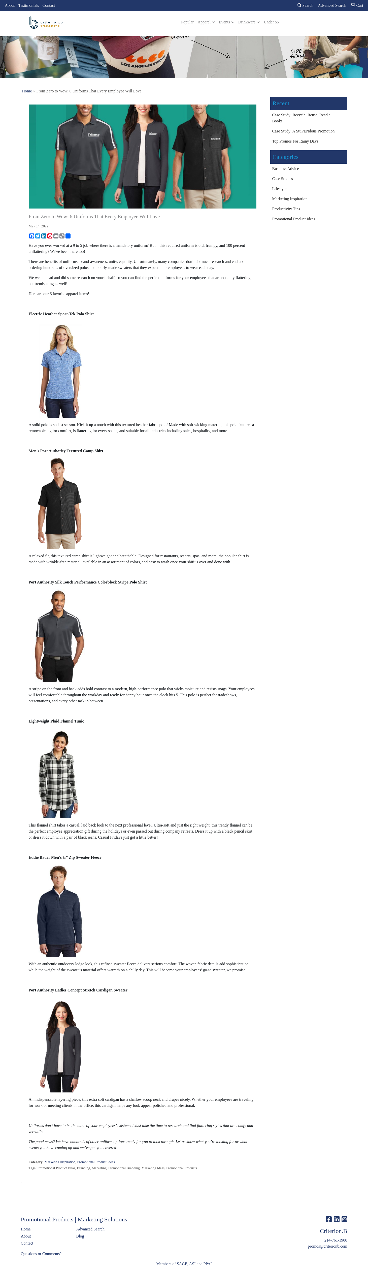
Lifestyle (279, 189)
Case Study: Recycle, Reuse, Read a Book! (301, 118)
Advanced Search (90, 1229)
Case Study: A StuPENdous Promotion (303, 131)
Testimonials (28, 5)
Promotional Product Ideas (96, 1162)
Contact (49, 5)
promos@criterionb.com (327, 1246)
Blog (80, 1236)
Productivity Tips (286, 209)
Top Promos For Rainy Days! (296, 141)
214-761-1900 (335, 1240)
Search (305, 5)
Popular (187, 22)
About (10, 5)
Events (224, 22)
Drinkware (246, 22)
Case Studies (282, 179)
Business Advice (285, 168)
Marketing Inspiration (60, 1162)
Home (27, 91)
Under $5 (271, 22)
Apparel (204, 22)
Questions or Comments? (41, 1254)
